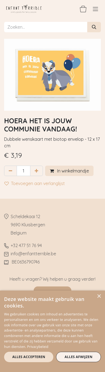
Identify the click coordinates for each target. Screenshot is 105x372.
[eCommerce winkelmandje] (83, 9)
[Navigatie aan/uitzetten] (95, 8)
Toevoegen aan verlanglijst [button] (34, 183)
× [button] (99, 296)
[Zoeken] (94, 27)
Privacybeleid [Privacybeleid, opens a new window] (37, 346)
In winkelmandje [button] (69, 171)
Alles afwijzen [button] (78, 357)
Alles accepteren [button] (28, 357)
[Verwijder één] (10, 171)
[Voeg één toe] (36, 171)
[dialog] (52, 331)
